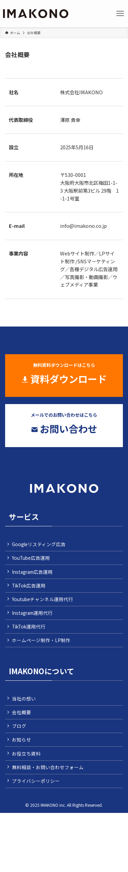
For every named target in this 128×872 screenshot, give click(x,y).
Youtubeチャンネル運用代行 (42, 599)
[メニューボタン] (120, 14)
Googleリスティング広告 (39, 544)
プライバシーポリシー (36, 780)
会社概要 (21, 712)
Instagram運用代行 (32, 612)
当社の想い (24, 698)
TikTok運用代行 (28, 626)
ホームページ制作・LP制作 (41, 640)
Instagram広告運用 (32, 571)
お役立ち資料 (26, 753)
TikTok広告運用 (28, 585)
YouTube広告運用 (31, 557)
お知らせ (21, 739)
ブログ (19, 725)
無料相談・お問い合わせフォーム (48, 767)
